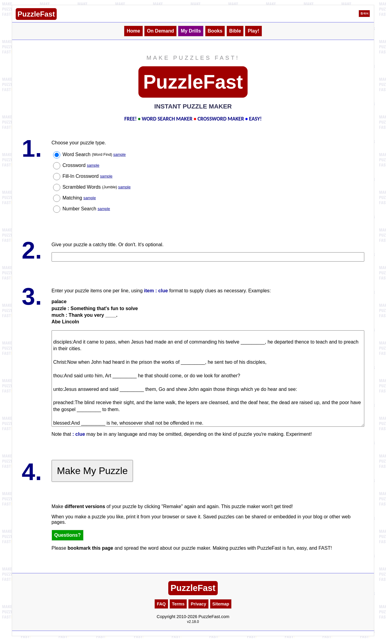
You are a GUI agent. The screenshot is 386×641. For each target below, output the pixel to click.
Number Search (86, 208)
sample (119, 154)
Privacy (198, 604)
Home (133, 30)
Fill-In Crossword (87, 176)
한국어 (364, 13)
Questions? (67, 535)
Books (215, 30)
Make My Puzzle (92, 470)
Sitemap (220, 604)
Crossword (80, 165)
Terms (178, 604)
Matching (79, 197)
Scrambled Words (96, 187)
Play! (253, 30)
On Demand (160, 30)
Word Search (94, 154)
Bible (235, 30)
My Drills (191, 30)
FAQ (161, 604)
